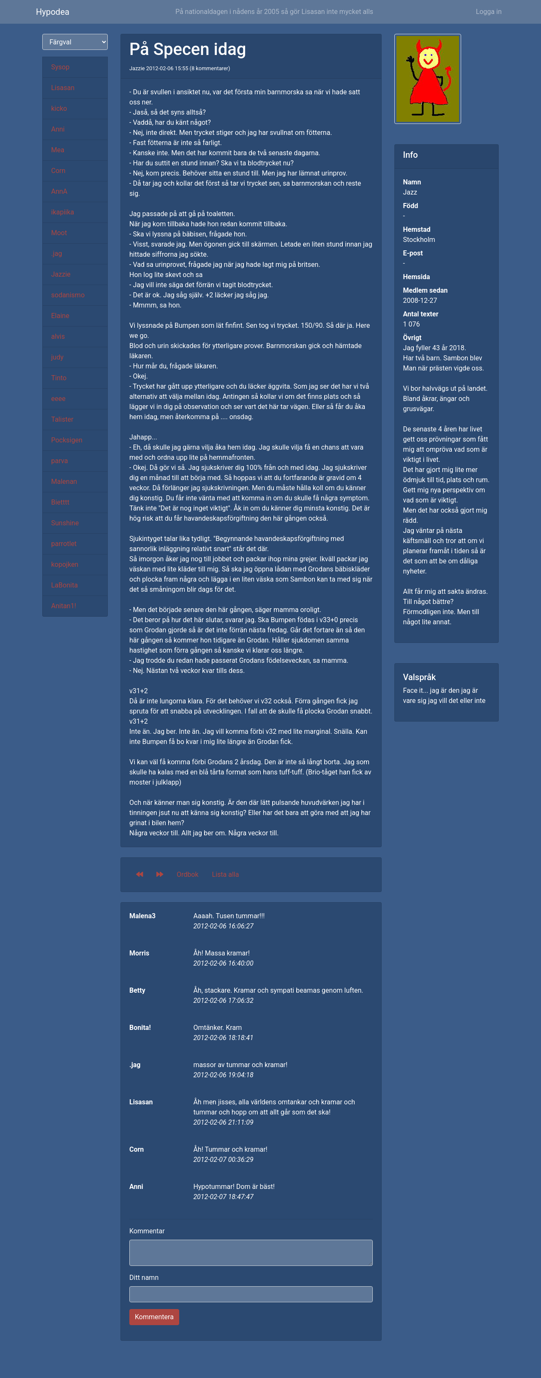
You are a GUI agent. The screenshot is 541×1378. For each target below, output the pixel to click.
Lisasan (62, 88)
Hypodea (52, 12)
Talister (62, 419)
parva (59, 461)
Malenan (64, 482)
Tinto (58, 378)
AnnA (59, 191)
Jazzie (61, 274)
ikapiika (62, 212)
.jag (56, 254)
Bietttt (60, 502)
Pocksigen (66, 440)
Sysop (60, 67)
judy (57, 357)
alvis (58, 336)
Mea (57, 150)
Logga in (489, 12)
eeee (58, 399)
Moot (59, 233)
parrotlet (64, 544)
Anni (58, 129)
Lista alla (225, 874)
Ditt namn (143, 1278)
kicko (59, 108)
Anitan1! (63, 606)
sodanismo (68, 295)
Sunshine (65, 523)
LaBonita (64, 585)
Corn (58, 171)
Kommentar (147, 1231)
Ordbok (188, 874)
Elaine (60, 316)
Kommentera (154, 1317)
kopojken (64, 564)
